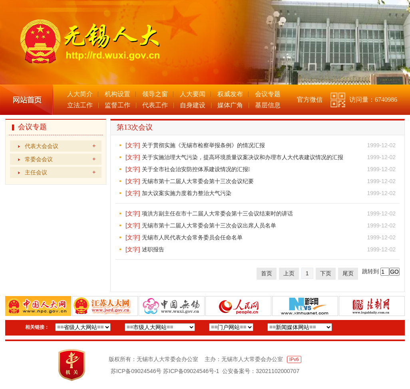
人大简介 (80, 94)
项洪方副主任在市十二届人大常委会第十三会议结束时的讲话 (217, 213)
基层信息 (268, 105)
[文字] (132, 145)
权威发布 (230, 94)
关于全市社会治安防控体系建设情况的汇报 (196, 169)
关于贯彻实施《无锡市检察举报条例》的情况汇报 (203, 145)
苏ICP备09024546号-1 (191, 371)
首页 (266, 273)
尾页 (348, 273)
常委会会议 (60, 159)
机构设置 (117, 94)
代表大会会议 (60, 146)
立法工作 (80, 105)
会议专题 (268, 94)
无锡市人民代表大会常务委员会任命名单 (192, 237)
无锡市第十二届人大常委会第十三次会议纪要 (198, 181)
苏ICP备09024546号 (136, 371)
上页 (289, 273)
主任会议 (60, 172)
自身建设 (192, 105)
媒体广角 (230, 105)
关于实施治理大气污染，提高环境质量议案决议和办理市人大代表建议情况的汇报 (242, 157)
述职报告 (153, 249)
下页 (325, 273)
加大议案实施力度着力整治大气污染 (186, 193)
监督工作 (117, 105)
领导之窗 (155, 94)
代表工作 (155, 105)
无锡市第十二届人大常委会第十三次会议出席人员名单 (209, 225)
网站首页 (26, 100)
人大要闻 (192, 94)
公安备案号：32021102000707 (260, 371)
